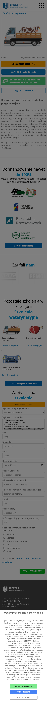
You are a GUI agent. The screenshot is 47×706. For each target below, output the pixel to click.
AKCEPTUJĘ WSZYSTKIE (23, 686)
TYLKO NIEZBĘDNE (23, 692)
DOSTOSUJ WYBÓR (24, 697)
